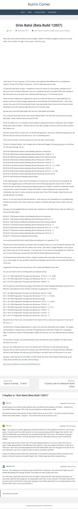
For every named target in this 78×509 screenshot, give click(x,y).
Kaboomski (9, 467)
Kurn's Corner (39, 4)
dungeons (47, 31)
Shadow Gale (34, 350)
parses (63, 31)
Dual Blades (29, 286)
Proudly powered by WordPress (34, 506)
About (30, 13)
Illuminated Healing (44, 433)
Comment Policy (40, 13)
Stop (7, 404)
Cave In (8, 323)
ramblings (69, 31)
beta (34, 31)
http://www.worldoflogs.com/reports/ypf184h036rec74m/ (23, 365)
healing (52, 31)
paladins (58, 31)
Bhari (51, 506)
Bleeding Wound (59, 145)
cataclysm (40, 31)
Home (23, 13)
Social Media (52, 13)
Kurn (8, 31)
